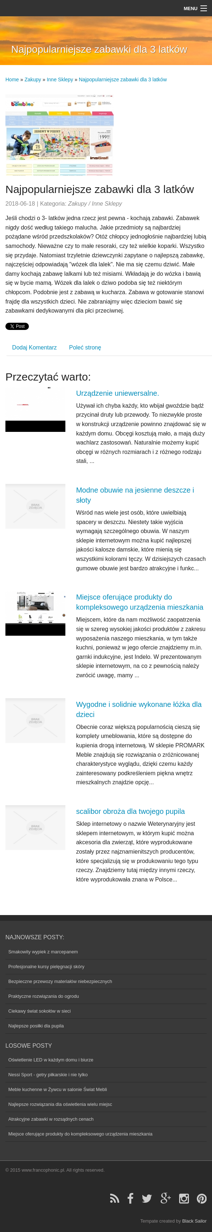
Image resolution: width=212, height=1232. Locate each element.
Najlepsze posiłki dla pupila (36, 1026)
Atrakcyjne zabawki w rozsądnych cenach (51, 1119)
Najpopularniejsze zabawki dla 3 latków (123, 79)
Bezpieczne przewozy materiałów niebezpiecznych (60, 981)
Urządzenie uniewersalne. (117, 393)
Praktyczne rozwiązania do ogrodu (43, 996)
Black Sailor (194, 1221)
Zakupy (33, 79)
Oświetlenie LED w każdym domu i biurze (50, 1060)
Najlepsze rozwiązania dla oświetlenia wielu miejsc (60, 1104)
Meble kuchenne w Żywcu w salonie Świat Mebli (57, 1089)
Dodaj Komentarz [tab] (34, 347)
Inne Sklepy (60, 79)
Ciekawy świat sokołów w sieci (39, 1011)
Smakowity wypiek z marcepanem (43, 951)
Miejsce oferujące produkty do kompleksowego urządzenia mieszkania (80, 1134)
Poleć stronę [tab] (85, 347)
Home (12, 79)
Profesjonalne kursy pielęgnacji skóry (46, 966)
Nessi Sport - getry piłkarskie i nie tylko (48, 1074)
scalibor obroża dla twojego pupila (130, 811)
